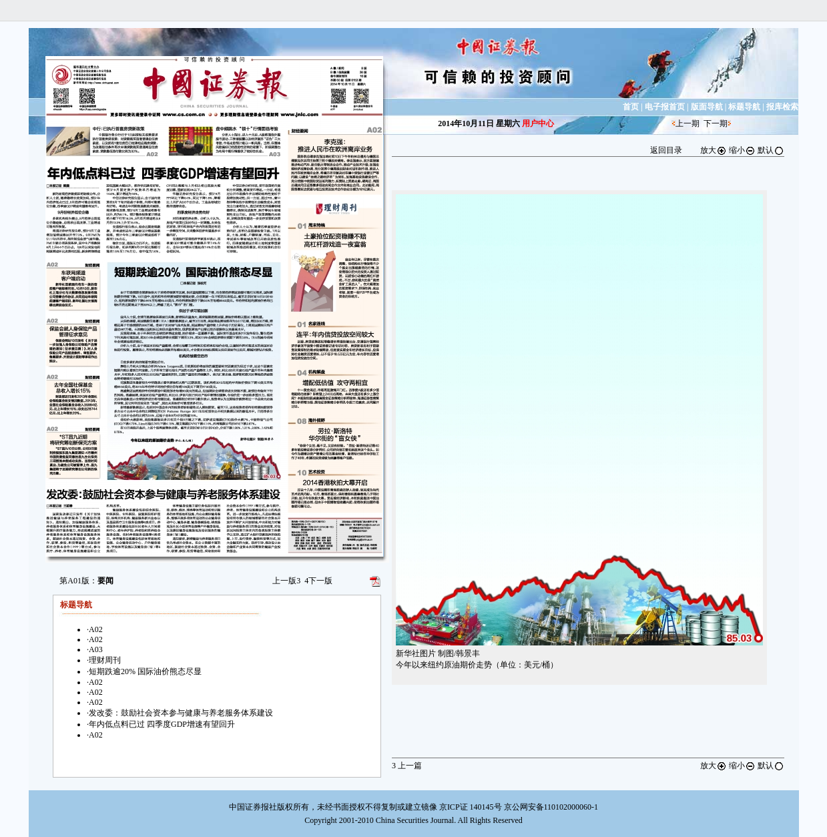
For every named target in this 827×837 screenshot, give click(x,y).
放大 (713, 150)
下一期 (716, 123)
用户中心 (538, 123)
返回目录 (666, 150)
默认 (771, 150)
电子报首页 (665, 106)
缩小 (742, 150)
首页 (631, 106)
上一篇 (407, 765)
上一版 (286, 580)
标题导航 (744, 106)
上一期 (687, 123)
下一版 (318, 580)
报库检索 (782, 106)
